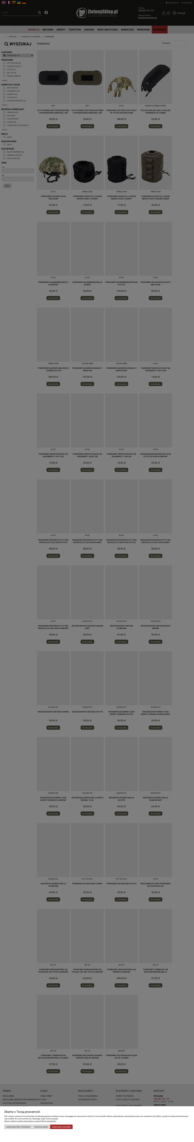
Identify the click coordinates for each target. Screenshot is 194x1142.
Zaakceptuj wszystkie (61, 1127)
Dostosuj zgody (41, 1127)
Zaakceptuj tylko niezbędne (18, 1127)
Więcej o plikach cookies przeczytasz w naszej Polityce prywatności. (30, 1121)
